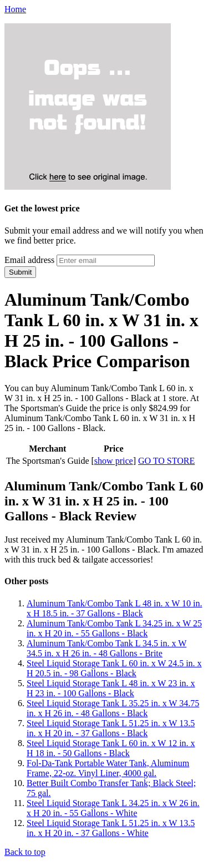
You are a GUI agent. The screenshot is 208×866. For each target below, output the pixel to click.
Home (15, 9)
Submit (20, 272)
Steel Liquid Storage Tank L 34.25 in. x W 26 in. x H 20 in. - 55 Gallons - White (113, 808)
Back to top (24, 852)
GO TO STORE (166, 460)
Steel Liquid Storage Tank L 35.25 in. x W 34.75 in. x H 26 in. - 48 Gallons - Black (113, 708)
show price (113, 460)
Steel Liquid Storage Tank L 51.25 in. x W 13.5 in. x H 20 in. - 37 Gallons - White (111, 828)
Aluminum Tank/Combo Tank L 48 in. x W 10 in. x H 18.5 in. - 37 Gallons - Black (114, 608)
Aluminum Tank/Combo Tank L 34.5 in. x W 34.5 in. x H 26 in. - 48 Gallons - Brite (106, 648)
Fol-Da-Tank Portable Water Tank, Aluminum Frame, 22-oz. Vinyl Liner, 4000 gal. (108, 768)
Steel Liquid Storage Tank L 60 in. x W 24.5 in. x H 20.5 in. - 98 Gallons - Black (114, 668)
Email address (29, 260)
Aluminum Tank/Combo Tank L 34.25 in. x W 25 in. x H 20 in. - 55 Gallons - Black (114, 628)
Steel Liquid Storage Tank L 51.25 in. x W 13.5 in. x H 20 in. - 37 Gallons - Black (111, 728)
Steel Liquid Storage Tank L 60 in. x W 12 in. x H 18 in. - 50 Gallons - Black (111, 748)
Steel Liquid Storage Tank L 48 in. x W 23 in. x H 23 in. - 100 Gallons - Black (111, 688)
